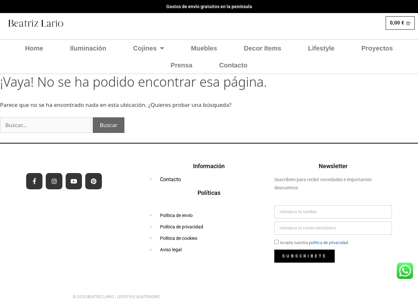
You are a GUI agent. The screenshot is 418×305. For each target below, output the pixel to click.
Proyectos (377, 48)
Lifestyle (321, 48)
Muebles (204, 48)
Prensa (181, 65)
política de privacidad (328, 242)
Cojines (148, 48)
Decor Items (262, 48)
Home (34, 48)
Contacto (233, 65)
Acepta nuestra (314, 242)
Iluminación (88, 48)
